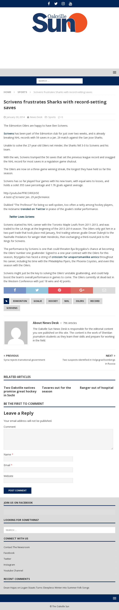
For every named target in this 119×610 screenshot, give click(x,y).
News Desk (36, 117)
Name (8, 454)
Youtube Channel (13, 570)
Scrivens (9, 133)
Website (8, 476)
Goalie (38, 301)
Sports (52, 117)
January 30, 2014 (16, 117)
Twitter (7, 558)
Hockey (53, 301)
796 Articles (70, 323)
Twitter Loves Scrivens (21, 216)
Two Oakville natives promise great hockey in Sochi (20, 391)
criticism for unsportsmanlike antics (75, 257)
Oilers (80, 301)
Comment (10, 426)
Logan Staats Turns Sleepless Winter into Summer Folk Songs (55, 587)
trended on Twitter (32, 209)
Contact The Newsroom (17, 547)
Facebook (9, 553)
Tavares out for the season (56, 390)
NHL (66, 301)
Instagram (9, 564)
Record (95, 301)
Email (7, 465)
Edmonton (20, 301)
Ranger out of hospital (96, 388)
